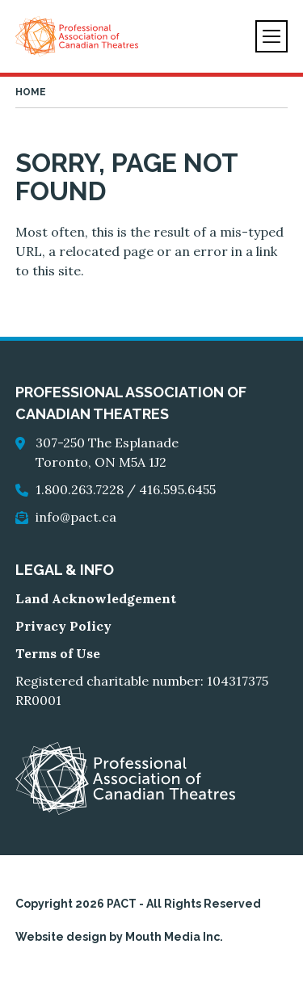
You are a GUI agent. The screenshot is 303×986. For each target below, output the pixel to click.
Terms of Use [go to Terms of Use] (57, 653)
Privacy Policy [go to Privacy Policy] (63, 626)
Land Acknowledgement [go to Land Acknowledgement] (95, 598)
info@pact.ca (76, 517)
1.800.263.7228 (80, 489)
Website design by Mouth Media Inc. (119, 936)
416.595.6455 (177, 489)
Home (30, 92)
